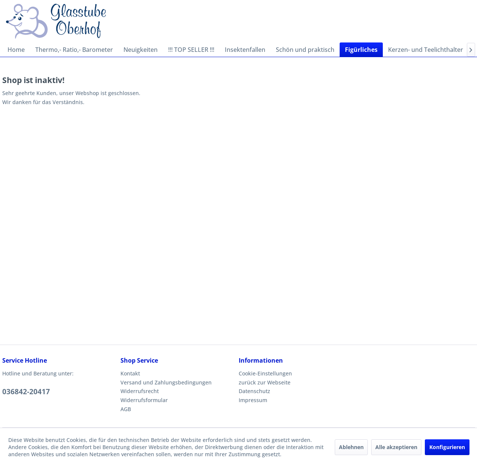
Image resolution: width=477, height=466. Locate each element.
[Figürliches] (361, 49)
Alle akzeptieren (396, 447)
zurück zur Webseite (264, 382)
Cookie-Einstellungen (265, 373)
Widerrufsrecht (139, 391)
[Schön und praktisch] (305, 49)
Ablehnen (351, 447)
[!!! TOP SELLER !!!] (191, 49)
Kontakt (130, 373)
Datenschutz (254, 391)
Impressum (253, 400)
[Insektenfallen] (245, 49)
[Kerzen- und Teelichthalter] (425, 49)
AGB (125, 409)
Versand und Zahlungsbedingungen (166, 382)
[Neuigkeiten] (140, 49)
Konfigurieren (447, 447)
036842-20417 (26, 391)
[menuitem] (16, 49)
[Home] (16, 49)
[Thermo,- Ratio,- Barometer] (74, 49)
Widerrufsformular (144, 400)
